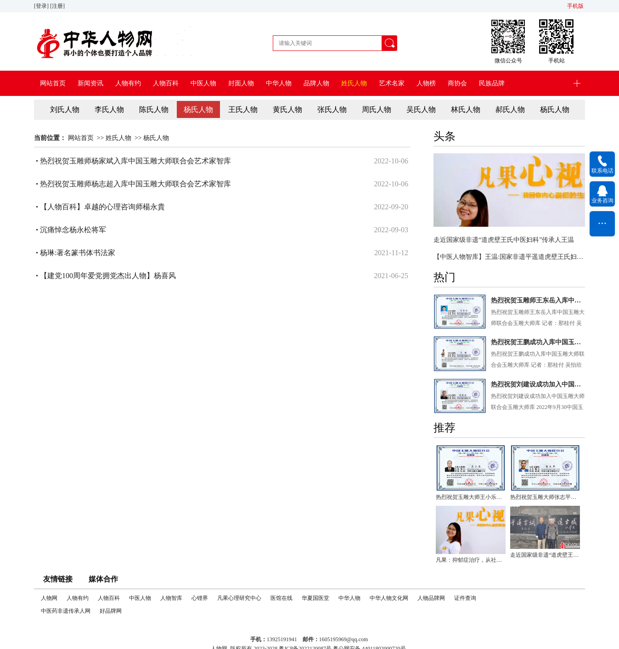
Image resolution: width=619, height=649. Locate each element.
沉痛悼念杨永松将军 (73, 230)
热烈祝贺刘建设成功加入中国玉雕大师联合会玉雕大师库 (538, 384)
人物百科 (166, 83)
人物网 (49, 598)
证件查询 (465, 598)
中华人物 (279, 83)
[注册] (58, 6)
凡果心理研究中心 (239, 598)
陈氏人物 (154, 109)
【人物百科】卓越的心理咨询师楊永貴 (102, 207)
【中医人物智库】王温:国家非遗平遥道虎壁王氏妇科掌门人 (509, 256)
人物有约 (128, 83)
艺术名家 (392, 83)
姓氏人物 (354, 83)
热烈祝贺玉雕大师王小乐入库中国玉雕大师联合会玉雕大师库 (471, 497)
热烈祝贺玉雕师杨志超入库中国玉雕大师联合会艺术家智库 (135, 184)
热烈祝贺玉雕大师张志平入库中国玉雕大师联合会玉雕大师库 (545, 497)
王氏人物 (243, 109)
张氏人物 (332, 109)
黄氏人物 (287, 109)
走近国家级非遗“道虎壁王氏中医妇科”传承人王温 (503, 239)
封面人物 (241, 83)
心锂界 (199, 598)
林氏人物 (465, 109)
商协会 (457, 83)
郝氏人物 (510, 109)
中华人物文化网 (389, 598)
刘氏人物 (64, 109)
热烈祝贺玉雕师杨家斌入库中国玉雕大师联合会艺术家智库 (135, 161)
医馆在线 (281, 598)
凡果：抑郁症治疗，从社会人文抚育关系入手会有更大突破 (471, 560)
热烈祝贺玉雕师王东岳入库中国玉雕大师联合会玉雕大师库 (538, 300)
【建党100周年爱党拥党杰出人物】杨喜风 (108, 276)
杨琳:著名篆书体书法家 (77, 253)
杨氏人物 (198, 109)
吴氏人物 (421, 109)
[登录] (42, 6)
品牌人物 (316, 83)
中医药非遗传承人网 (65, 611)
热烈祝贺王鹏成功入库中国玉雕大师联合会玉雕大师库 (538, 342)
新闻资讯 (90, 83)
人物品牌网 (431, 598)
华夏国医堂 (315, 598)
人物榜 (426, 83)
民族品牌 (492, 83)
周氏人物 (376, 109)
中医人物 (203, 83)
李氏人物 (109, 109)
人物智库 (171, 598)
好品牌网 (111, 611)
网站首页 (53, 83)
